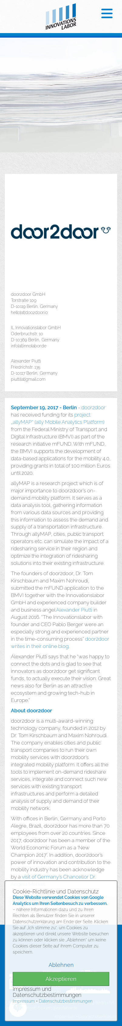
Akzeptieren (61, 979)
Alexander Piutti (74, 610)
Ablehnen (61, 965)
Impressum (24, 1001)
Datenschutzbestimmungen (66, 1001)
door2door (93, 407)
